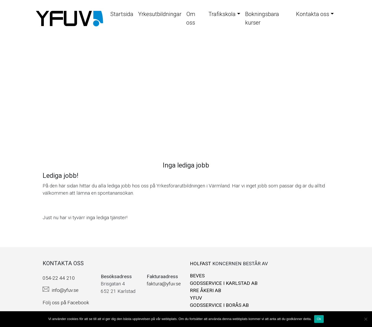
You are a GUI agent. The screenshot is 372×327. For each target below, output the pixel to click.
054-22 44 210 (59, 278)
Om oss (190, 18)
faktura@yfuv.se (164, 284)
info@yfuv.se (65, 290)
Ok (319, 319)
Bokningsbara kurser (262, 18)
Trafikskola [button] (222, 14)
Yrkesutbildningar (159, 14)
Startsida (121, 14)
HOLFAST (201, 264)
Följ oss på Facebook (66, 303)
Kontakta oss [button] (312, 14)
